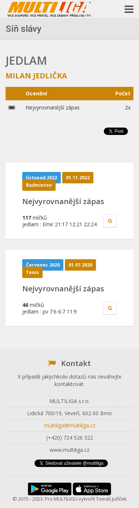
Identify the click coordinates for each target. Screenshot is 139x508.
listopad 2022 (41, 178)
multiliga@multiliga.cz (69, 425)
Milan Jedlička (36, 76)
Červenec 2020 (43, 265)
